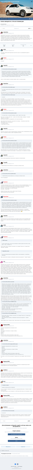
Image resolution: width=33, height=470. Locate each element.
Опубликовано (8, 33)
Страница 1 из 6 (16, 28)
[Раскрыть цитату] (2, 87)
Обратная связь (13, 466)
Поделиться (8, 446)
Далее (29, 28)
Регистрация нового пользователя (16, 434)
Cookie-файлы (19, 466)
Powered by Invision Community (16, 468)
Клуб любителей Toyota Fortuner (10, 1)
